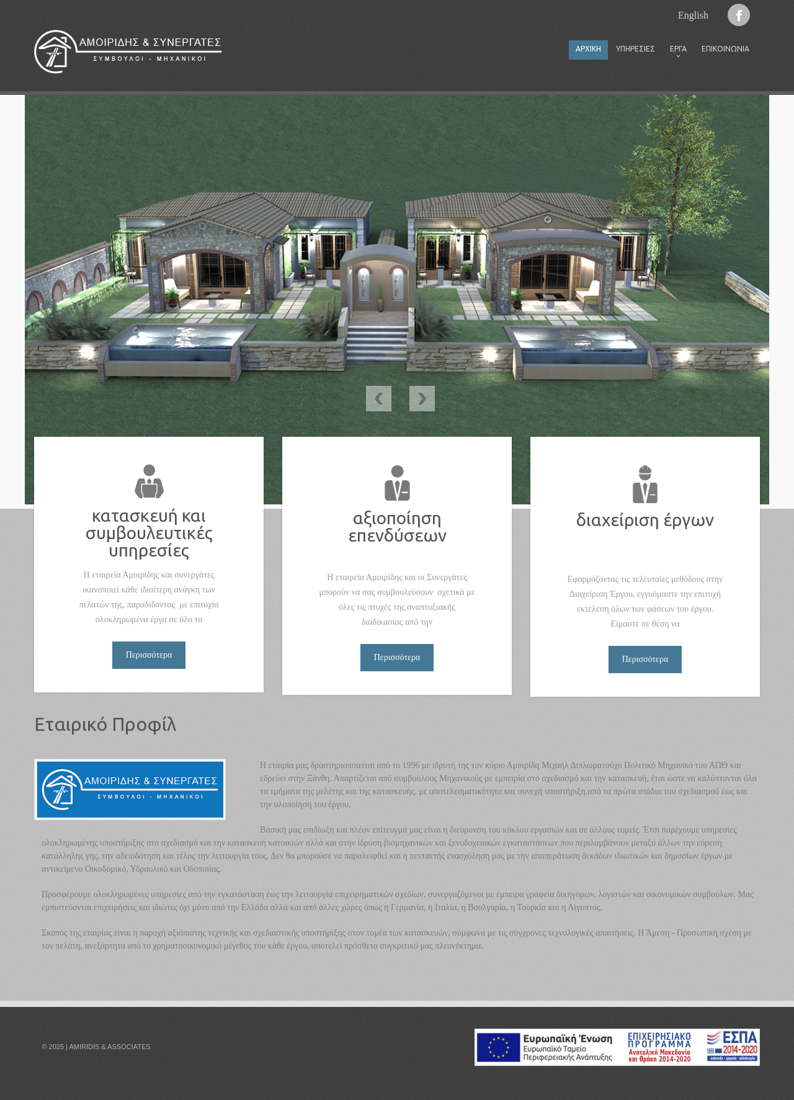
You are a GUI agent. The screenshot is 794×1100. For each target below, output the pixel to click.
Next (422, 398)
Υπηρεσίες (635, 49)
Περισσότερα (149, 655)
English (693, 15)
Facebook (739, 15)
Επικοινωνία (725, 49)
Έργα (675, 52)
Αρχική (588, 49)
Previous (378, 398)
